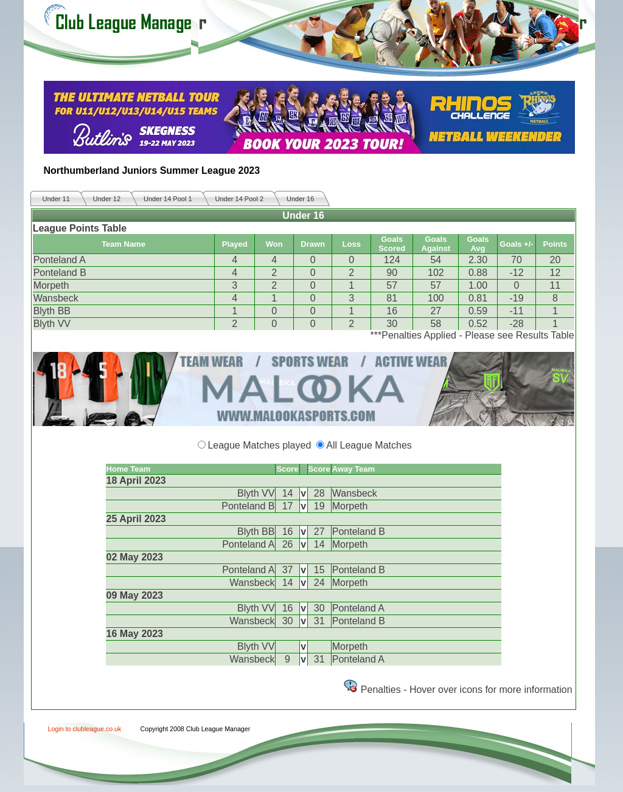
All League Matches (369, 445)
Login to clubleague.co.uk (85, 728)
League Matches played (259, 445)
